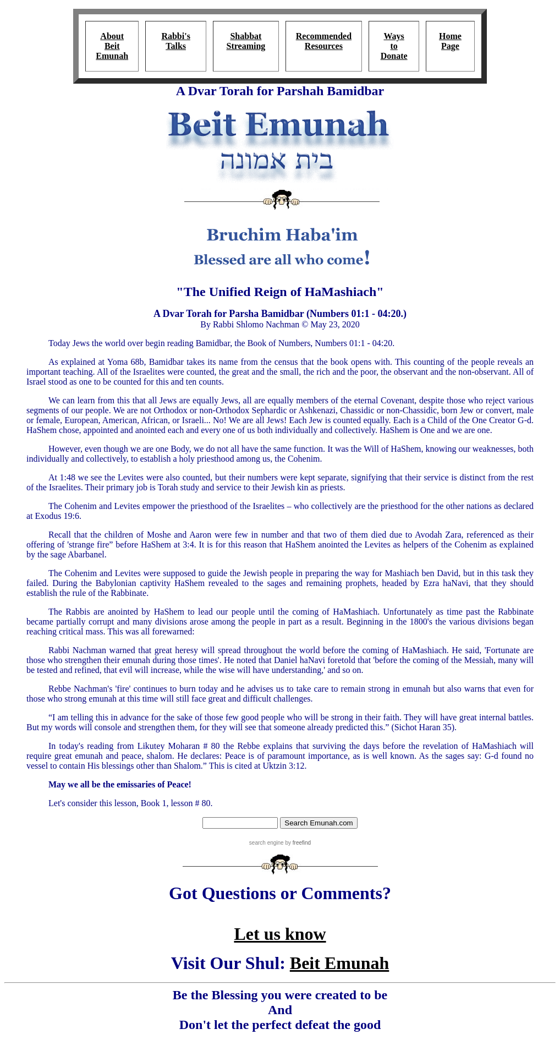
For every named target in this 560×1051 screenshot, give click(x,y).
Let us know (280, 934)
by (297, 843)
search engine (266, 843)
